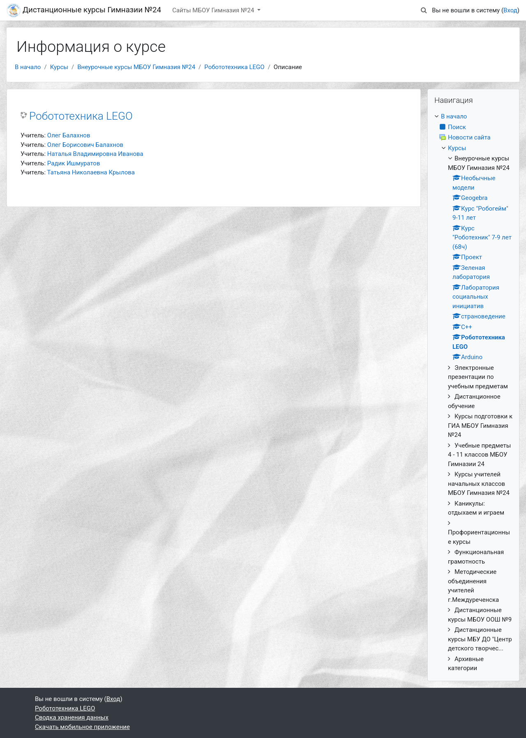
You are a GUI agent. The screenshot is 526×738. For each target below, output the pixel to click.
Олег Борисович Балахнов (85, 145)
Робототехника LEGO (234, 67)
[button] (424, 10)
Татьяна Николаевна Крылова (91, 172)
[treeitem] (473, 392)
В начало (28, 67)
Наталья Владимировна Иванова (95, 154)
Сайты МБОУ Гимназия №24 (214, 10)
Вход (510, 10)
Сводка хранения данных (71, 717)
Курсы (59, 67)
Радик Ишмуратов (73, 163)
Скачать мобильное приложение (82, 727)
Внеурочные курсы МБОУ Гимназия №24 (136, 67)
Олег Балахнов (68, 135)
